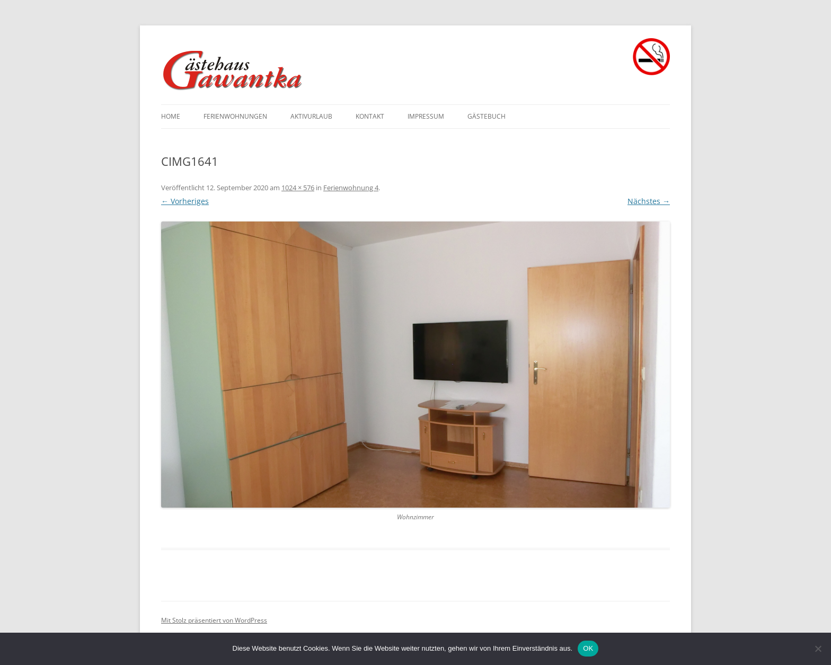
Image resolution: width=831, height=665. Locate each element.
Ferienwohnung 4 (350, 187)
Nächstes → (648, 201)
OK (588, 648)
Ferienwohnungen (235, 116)
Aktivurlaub (311, 116)
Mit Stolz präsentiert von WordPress (214, 620)
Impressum (426, 116)
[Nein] (817, 648)
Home (170, 116)
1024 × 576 (297, 187)
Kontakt (370, 116)
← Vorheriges (185, 201)
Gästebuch (486, 116)
